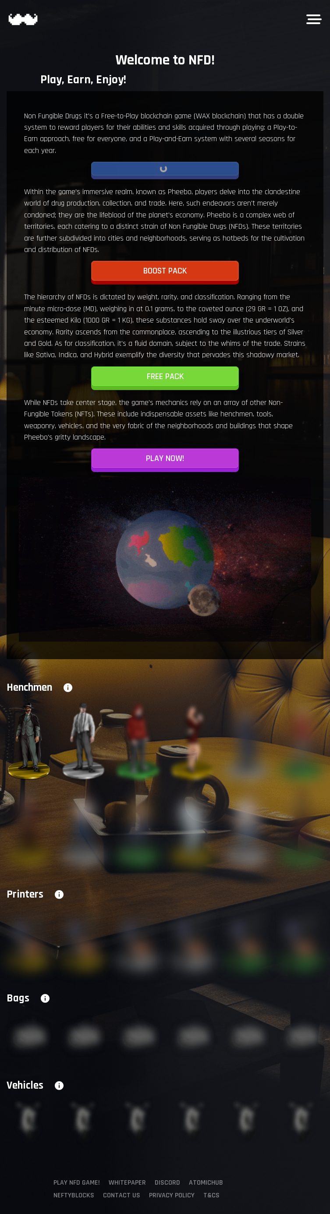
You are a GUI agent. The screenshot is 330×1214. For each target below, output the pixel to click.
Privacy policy (172, 1195)
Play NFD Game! (76, 1182)
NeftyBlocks (73, 1195)
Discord (167, 1182)
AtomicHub (206, 1182)
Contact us (121, 1195)
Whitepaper (127, 1182)
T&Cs (211, 1195)
